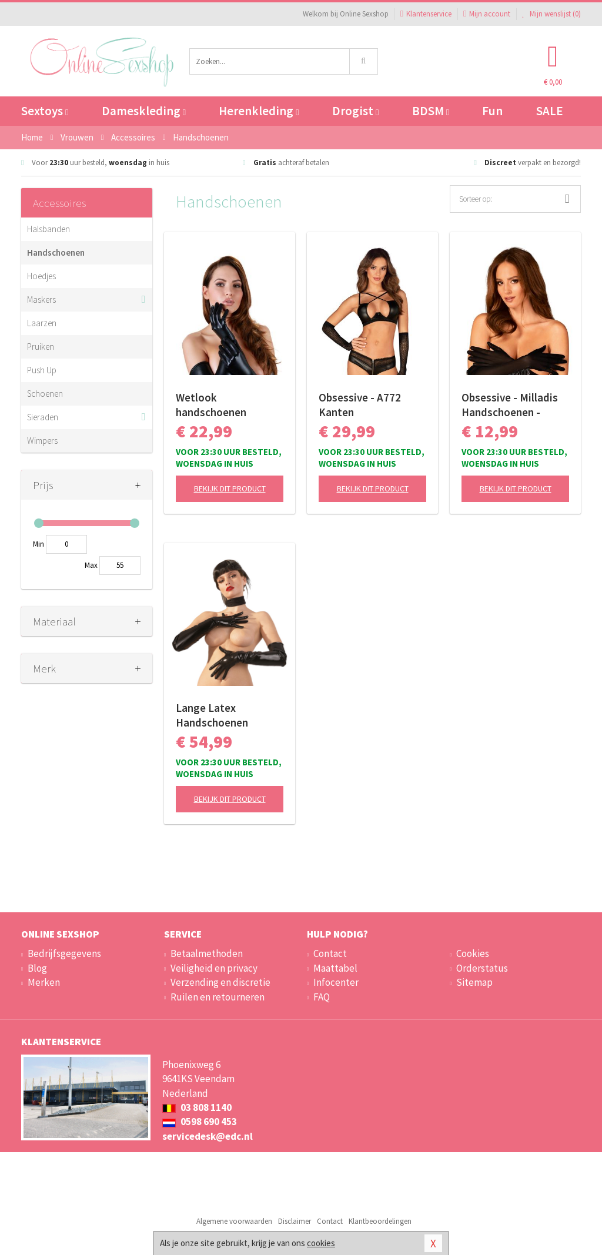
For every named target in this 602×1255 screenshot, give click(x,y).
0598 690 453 (199, 1121)
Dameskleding (144, 111)
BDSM (430, 111)
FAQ (321, 996)
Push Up (41, 370)
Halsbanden (48, 229)
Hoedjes (41, 276)
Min (38, 544)
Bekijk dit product (230, 488)
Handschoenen (56, 252)
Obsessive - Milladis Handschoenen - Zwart (509, 405)
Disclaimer (294, 1221)
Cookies (472, 953)
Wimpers (42, 440)
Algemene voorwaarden (234, 1221)
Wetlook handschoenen (211, 404)
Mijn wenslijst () (551, 14)
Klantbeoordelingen (380, 1221)
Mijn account (486, 14)
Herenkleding (259, 111)
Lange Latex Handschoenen (212, 715)
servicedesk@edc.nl (207, 1136)
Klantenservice (426, 14)
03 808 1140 (197, 1107)
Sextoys (44, 111)
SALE (549, 111)
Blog (37, 968)
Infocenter (336, 982)
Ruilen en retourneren (217, 996)
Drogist (355, 111)
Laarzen (41, 323)
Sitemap (474, 982)
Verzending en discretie (220, 982)
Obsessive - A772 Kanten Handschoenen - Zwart (360, 405)
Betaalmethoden (206, 953)
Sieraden (42, 417)
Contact (330, 953)
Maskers (41, 299)
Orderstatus (482, 968)
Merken (44, 982)
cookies (321, 1243)
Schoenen (45, 393)
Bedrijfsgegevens (64, 953)
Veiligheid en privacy (213, 968)
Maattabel (335, 968)
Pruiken (40, 346)
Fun (492, 111)
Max (91, 565)
